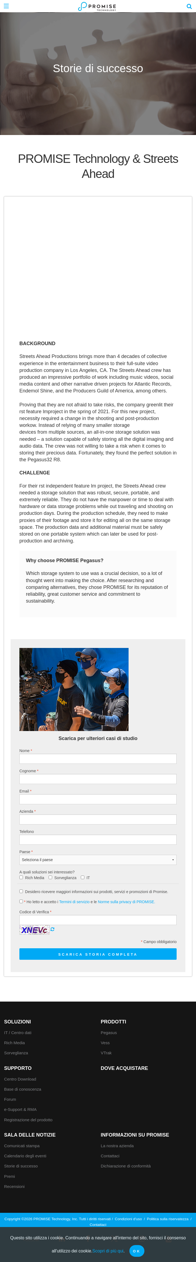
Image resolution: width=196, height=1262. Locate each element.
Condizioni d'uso (128, 1219)
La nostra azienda (117, 1145)
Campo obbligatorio (159, 942)
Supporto (18, 1068)
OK (137, 1251)
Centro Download (20, 1079)
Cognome (98, 776)
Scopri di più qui (107, 1251)
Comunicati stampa (22, 1145)
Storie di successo (21, 1166)
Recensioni (14, 1186)
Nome (98, 756)
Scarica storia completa (98, 954)
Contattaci (110, 1156)
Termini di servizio (74, 902)
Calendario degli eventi (25, 1156)
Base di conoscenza (22, 1089)
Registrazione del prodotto (28, 1119)
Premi (9, 1176)
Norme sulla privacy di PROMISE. (126, 902)
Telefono (98, 837)
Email (98, 796)
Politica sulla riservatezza (168, 1219)
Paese (98, 857)
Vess (105, 1042)
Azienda (98, 816)
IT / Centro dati (17, 1032)
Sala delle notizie (30, 1135)
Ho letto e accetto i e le (87, 902)
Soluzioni (17, 1022)
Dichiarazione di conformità (126, 1166)
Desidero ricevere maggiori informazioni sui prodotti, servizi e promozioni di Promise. (93, 892)
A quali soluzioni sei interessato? (47, 872)
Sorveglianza (65, 878)
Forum (10, 1099)
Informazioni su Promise (135, 1135)
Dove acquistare (124, 1068)
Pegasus (109, 1032)
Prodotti (113, 1022)
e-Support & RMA (20, 1109)
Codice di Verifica (98, 917)
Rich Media (34, 878)
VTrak (106, 1052)
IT (88, 878)
